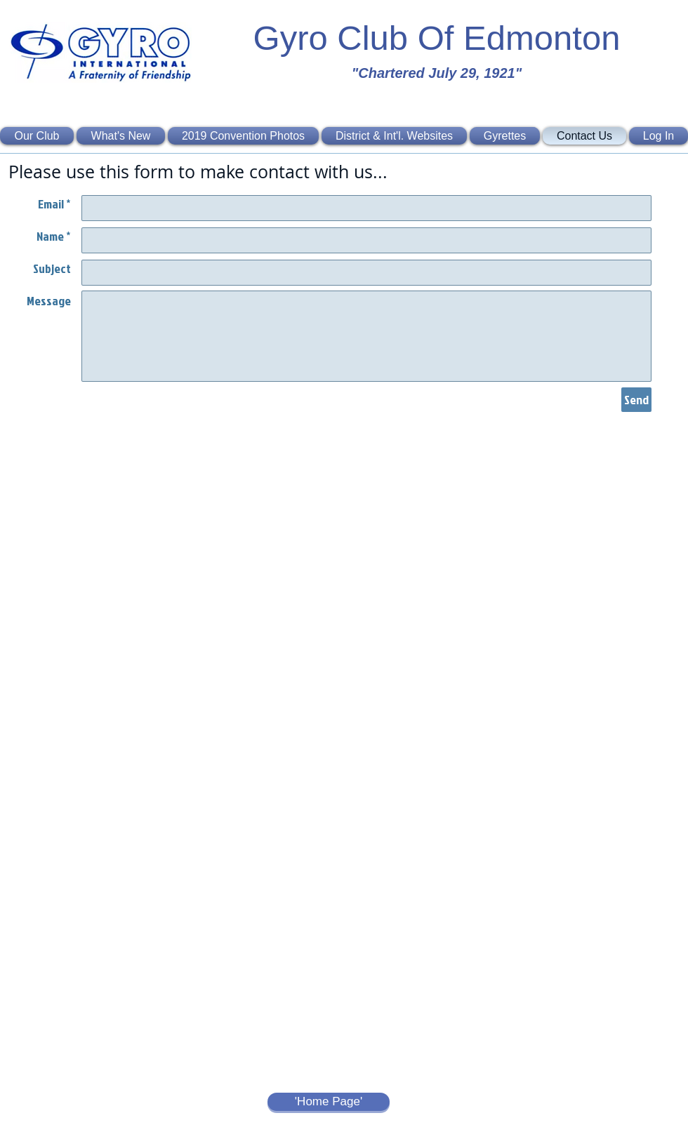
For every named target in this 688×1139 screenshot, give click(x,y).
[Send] (636, 399)
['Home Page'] (328, 1102)
